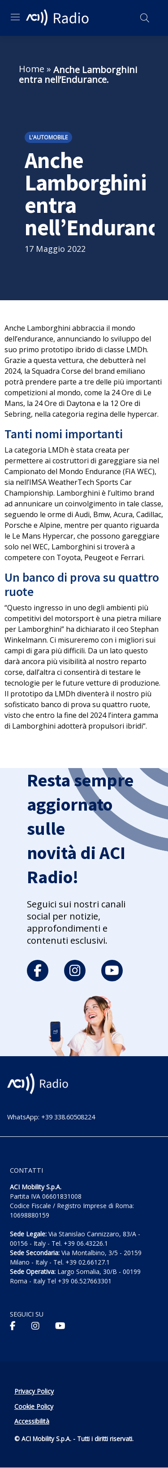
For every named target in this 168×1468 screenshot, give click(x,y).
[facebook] (37, 970)
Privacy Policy (34, 1391)
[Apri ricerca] (144, 18)
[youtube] (112, 970)
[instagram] (75, 970)
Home (31, 69)
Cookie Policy (33, 1406)
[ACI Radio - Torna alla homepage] (58, 17)
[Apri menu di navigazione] (15, 17)
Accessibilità (31, 1421)
